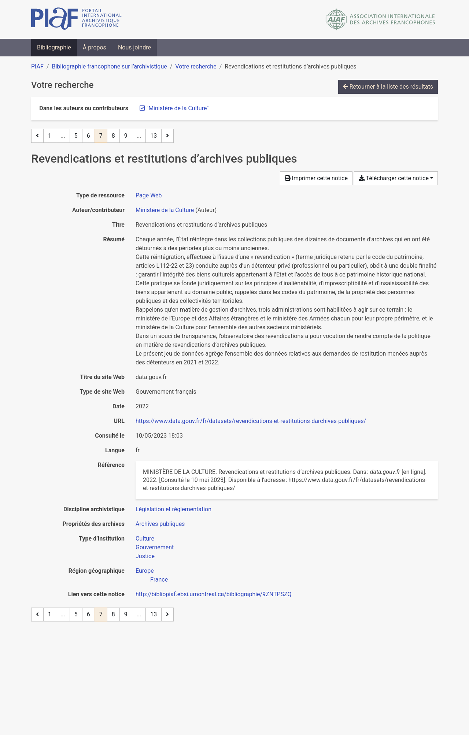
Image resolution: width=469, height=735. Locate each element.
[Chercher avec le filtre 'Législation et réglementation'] (173, 509)
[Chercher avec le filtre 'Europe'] (145, 570)
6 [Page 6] (88, 135)
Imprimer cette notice (316, 178)
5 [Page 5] (76, 135)
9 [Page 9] (126, 135)
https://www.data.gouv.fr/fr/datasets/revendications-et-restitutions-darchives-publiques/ (251, 420)
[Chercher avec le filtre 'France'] (159, 579)
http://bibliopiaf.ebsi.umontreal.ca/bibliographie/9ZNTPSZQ (213, 594)
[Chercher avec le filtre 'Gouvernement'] (155, 547)
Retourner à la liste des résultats (388, 86)
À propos (94, 47)
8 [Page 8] (113, 135)
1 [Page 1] (49, 135)
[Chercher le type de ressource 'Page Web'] (149, 195)
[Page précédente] (37, 136)
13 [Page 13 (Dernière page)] (153, 135)
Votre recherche (195, 66)
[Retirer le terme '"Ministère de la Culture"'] (177, 108)
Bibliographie (54, 47)
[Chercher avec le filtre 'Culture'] (145, 538)
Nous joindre (134, 47)
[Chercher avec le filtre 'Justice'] (145, 556)
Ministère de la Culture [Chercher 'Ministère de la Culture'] (165, 210)
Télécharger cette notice (394, 178)
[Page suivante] (167, 136)
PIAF (37, 66)
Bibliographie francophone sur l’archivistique (109, 66)
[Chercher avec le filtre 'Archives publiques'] (160, 523)
